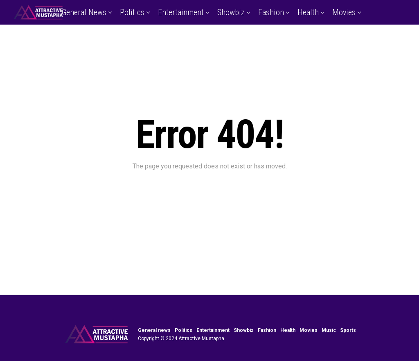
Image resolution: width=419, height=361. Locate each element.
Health (308, 12)
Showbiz (231, 12)
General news (83, 12)
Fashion (271, 12)
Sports (225, 38)
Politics (132, 12)
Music (191, 38)
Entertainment (181, 12)
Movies (344, 12)
